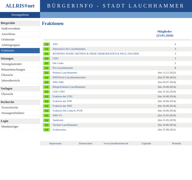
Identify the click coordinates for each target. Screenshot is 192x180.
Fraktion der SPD (62, 105)
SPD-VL (57, 115)
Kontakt (176, 143)
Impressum (55, 143)
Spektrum (58, 120)
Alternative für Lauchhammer (69, 48)
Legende (146, 143)
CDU (55, 58)
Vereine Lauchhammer (65, 124)
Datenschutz (85, 143)
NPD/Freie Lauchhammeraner (69, 77)
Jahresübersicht (10, 80)
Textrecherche (9, 107)
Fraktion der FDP (62, 101)
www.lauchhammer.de (116, 143)
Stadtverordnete (10, 28)
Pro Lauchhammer (63, 67)
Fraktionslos (59, 129)
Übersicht (7, 75)
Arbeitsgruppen (10, 45)
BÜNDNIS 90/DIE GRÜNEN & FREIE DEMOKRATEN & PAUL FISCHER (96, 53)
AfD (55, 44)
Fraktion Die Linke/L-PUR (67, 110)
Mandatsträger (9, 126)
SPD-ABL (58, 82)
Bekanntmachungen (13, 69)
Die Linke (58, 63)
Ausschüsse (8, 34)
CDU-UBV (59, 91)
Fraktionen (7, 50)
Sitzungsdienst (20, 14)
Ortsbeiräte (7, 39)
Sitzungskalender (11, 64)
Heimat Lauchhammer (65, 72)
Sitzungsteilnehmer (12, 113)
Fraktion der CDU (63, 96)
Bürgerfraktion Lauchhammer (69, 86)
